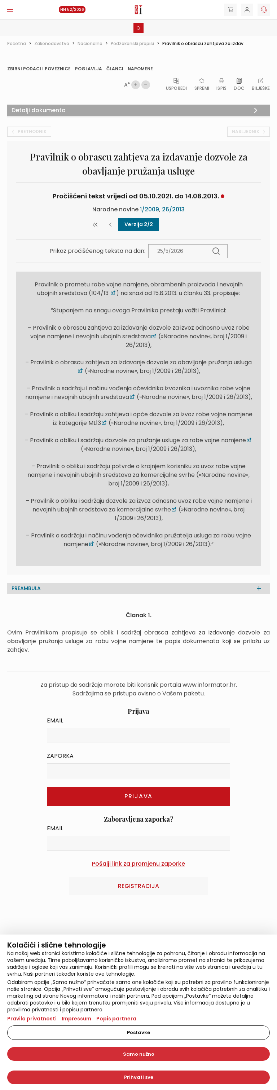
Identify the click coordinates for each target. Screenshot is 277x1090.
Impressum (76, 1018)
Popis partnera (116, 1018)
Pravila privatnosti (32, 1018)
